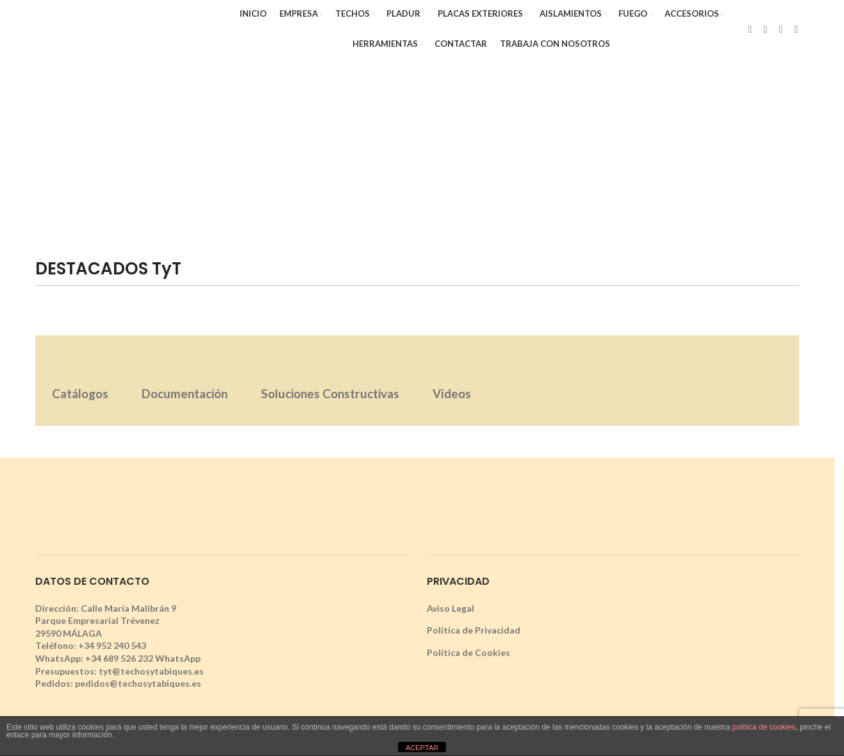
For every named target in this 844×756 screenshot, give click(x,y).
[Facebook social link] (749, 28)
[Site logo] (126, 27)
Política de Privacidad (473, 630)
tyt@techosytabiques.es (151, 671)
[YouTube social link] (796, 28)
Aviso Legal (450, 608)
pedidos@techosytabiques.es (138, 683)
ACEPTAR (422, 748)
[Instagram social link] (780, 28)
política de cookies (764, 727)
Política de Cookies (468, 652)
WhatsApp (178, 658)
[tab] (80, 380)
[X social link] (765, 28)
